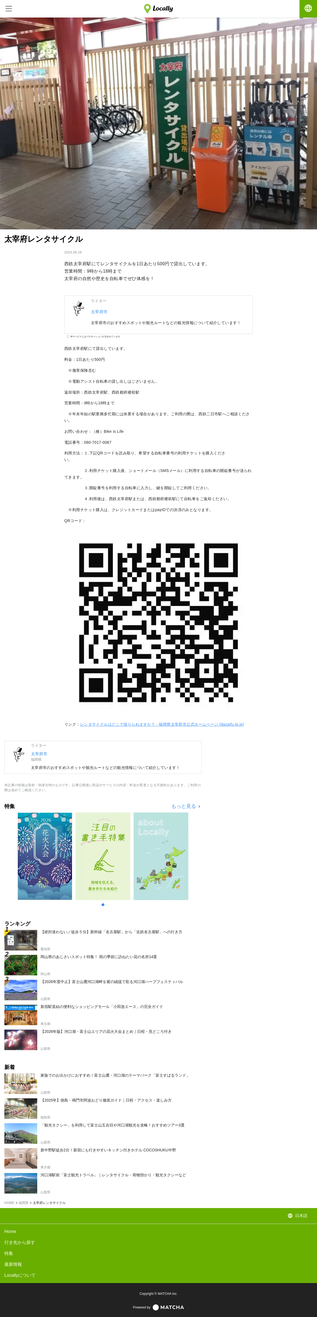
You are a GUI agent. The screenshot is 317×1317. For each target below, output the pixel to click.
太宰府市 (99, 311)
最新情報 (13, 1264)
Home (10, 1231)
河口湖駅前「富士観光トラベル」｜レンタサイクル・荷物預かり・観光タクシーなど (113, 1175)
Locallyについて (20, 1275)
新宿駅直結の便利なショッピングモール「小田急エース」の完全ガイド (102, 1006)
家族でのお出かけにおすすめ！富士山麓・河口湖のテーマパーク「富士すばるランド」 (115, 1075)
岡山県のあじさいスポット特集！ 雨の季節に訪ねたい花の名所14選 (99, 957)
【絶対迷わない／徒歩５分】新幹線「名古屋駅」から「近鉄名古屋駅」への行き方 (111, 932)
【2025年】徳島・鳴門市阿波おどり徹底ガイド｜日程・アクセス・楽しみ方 (106, 1100)
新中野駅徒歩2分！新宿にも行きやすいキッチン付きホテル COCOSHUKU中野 (108, 1150)
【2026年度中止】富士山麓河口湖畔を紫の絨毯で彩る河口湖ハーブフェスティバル (112, 981)
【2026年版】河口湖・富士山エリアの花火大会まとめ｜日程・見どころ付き (106, 1031)
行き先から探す (19, 1242)
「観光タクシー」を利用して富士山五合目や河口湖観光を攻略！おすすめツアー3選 (113, 1125)
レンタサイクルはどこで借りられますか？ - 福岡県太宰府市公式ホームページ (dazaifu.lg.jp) (162, 724)
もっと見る (184, 806)
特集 (8, 1253)
